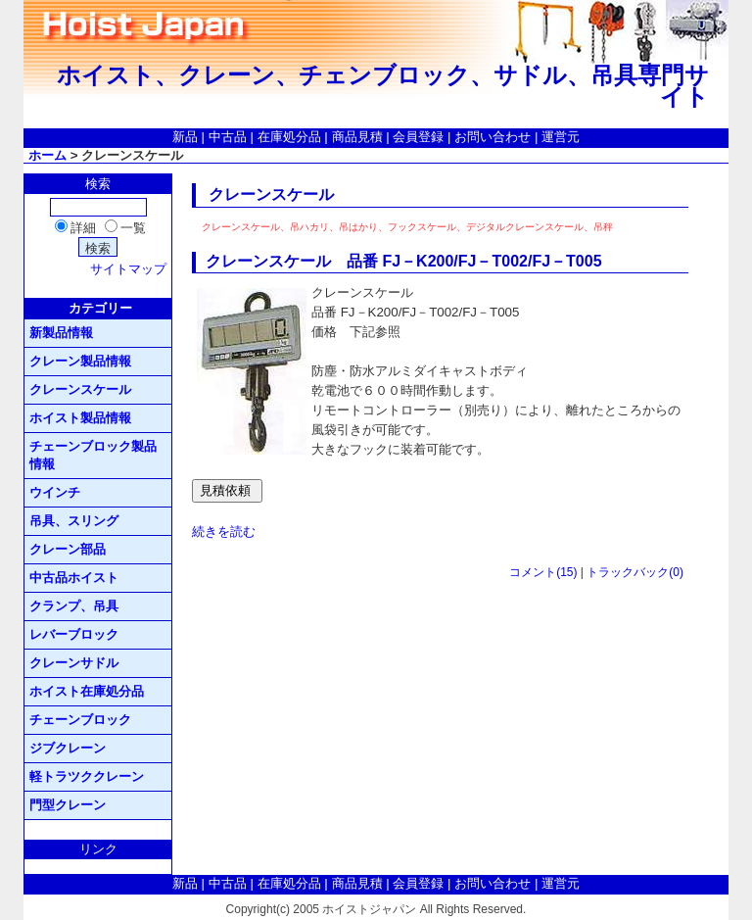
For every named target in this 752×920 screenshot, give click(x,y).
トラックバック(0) (635, 572)
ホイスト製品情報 (80, 418)
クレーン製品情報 (80, 361)
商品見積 (357, 136)
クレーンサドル (73, 662)
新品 (185, 136)
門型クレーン (67, 805)
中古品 (228, 136)
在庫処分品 (289, 136)
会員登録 (418, 136)
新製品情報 (61, 332)
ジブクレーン (67, 748)
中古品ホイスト (73, 577)
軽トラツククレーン (86, 776)
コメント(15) (543, 572)
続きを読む (224, 531)
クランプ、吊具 (73, 606)
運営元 (560, 136)
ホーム (47, 155)
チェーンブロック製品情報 (93, 455)
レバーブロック (73, 634)
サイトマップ (128, 269)
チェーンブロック (80, 719)
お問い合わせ (492, 136)
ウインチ (54, 492)
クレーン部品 (67, 549)
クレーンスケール (80, 389)
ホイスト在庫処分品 (86, 691)
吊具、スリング (73, 520)
